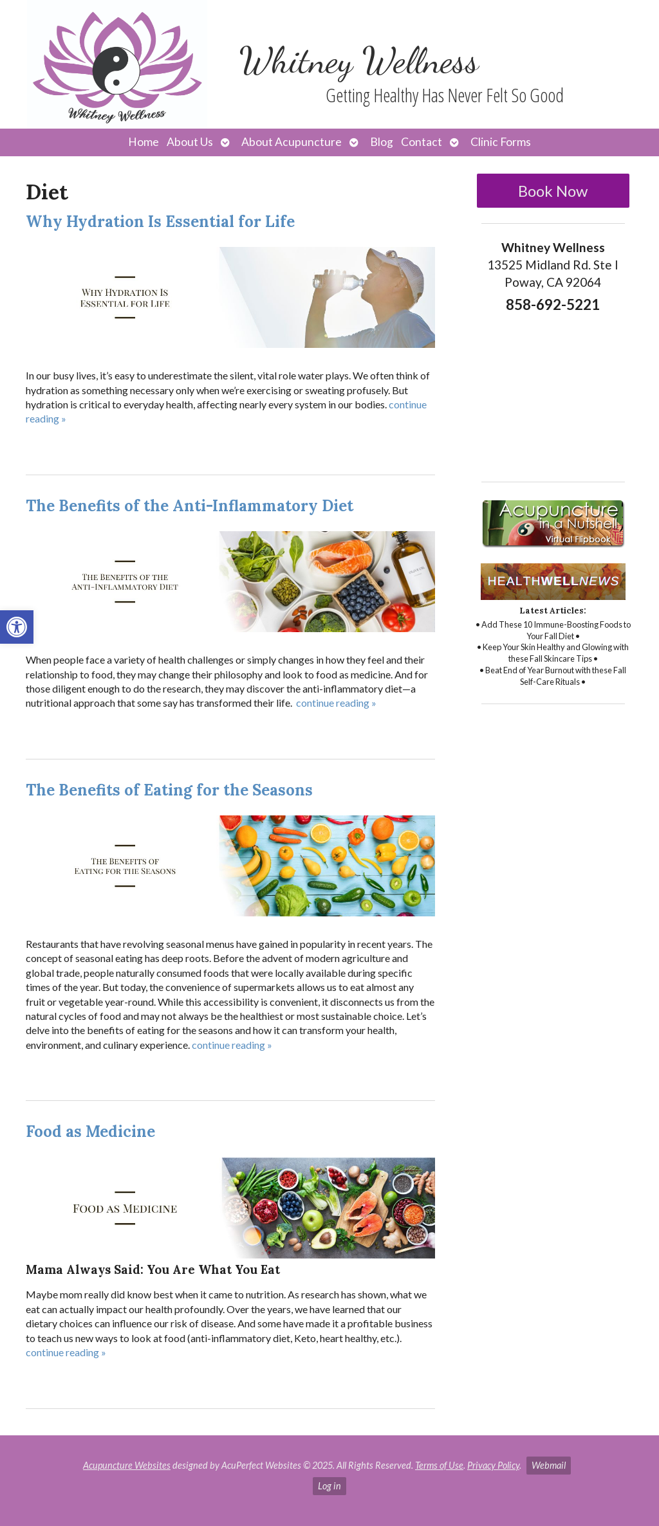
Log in (329, 1485)
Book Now (553, 190)
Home (143, 142)
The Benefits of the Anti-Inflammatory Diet (189, 506)
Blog (381, 142)
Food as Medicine (90, 1131)
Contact (421, 142)
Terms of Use (439, 1465)
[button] (16, 627)
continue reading (336, 702)
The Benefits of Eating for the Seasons (169, 790)
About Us (190, 142)
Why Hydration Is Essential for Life (160, 222)
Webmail (549, 1465)
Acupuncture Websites (127, 1465)
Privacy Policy (493, 1465)
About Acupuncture (291, 142)
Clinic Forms (500, 142)
